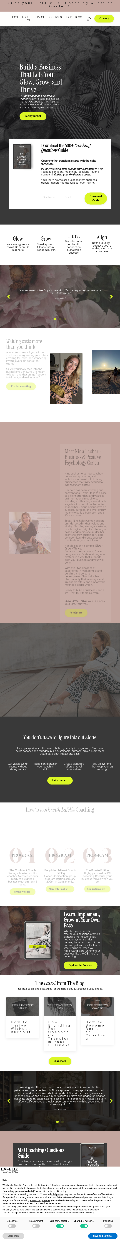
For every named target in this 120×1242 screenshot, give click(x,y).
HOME (15, 17)
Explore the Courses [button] (81, 975)
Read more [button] (60, 1071)
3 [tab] (65, 329)
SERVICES (40, 17)
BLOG (78, 17)
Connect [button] (104, 18)
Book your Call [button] (33, 119)
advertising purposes (40, 1200)
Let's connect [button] (60, 790)
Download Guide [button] (95, 202)
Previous (8, 303)
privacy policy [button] (106, 1185)
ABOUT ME (26, 18)
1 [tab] (55, 329)
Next (111, 303)
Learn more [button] (13, 1236)
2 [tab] (60, 329)
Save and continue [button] (102, 1236)
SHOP (68, 17)
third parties (57, 1194)
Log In (89, 18)
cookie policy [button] (60, 1191)
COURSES (55, 17)
